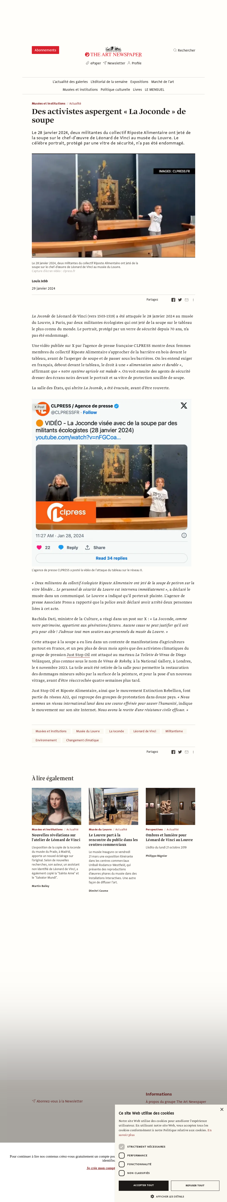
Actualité (75, 103)
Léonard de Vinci (144, 731)
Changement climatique (82, 740)
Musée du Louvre (88, 731)
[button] (169, 1196)
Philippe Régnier (156, 856)
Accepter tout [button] (143, 1185)
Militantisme (174, 731)
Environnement (46, 740)
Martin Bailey (40, 886)
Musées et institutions (49, 103)
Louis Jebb (40, 281)
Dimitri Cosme (98, 891)
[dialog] (171, 1153)
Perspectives (154, 829)
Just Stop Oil (78, 654)
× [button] (221, 1109)
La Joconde (116, 731)
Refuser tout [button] (195, 1185)
